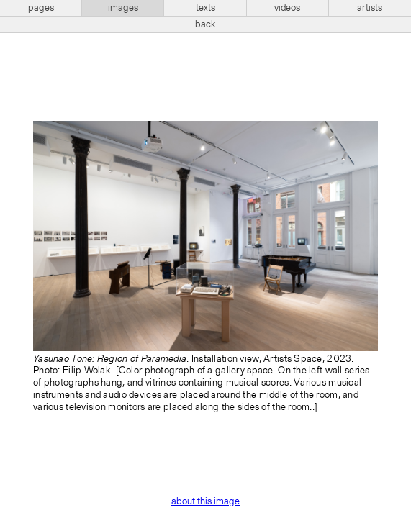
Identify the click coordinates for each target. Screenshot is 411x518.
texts (205, 8)
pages (41, 8)
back (205, 24)
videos (287, 8)
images (123, 8)
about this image (205, 501)
